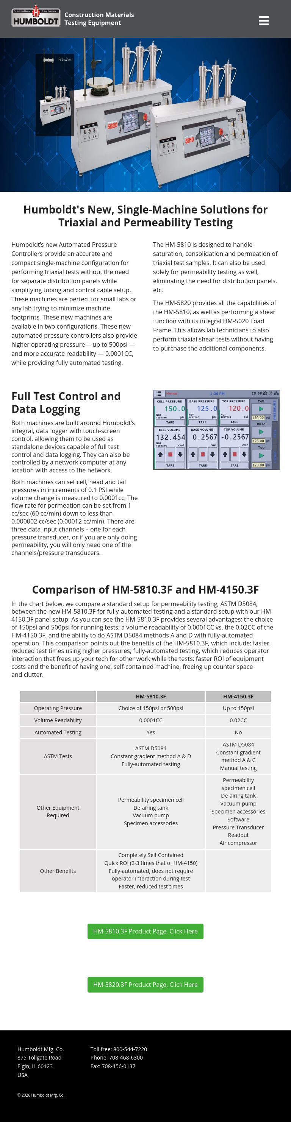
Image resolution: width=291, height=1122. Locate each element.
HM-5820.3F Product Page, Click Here (145, 984)
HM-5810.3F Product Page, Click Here (145, 931)
